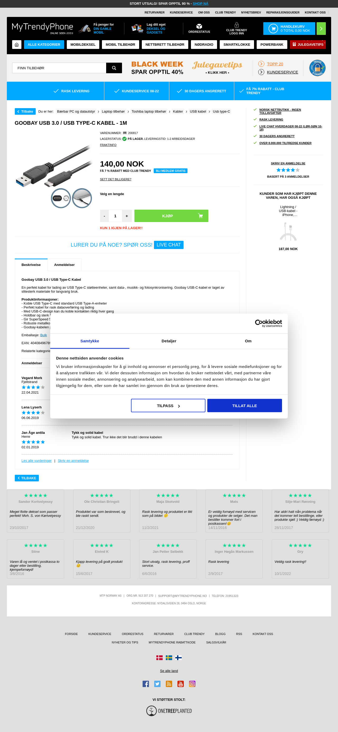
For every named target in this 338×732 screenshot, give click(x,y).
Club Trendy (225, 12)
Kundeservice (181, 12)
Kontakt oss (315, 12)
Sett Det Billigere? (116, 179)
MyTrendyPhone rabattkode (172, 642)
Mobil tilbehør (120, 45)
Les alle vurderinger (37, 461)
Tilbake (27, 111)
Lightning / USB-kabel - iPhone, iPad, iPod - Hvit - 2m (288, 211)
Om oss (204, 12)
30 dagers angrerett (273, 136)
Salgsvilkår (216, 642)
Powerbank (271, 45)
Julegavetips (310, 45)
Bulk (43, 335)
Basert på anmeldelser (288, 176)
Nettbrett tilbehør (164, 45)
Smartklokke (237, 45)
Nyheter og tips (125, 642)
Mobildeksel (83, 45)
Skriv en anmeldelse (73, 461)
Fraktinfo (108, 144)
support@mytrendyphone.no (182, 595)
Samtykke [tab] (90, 340)
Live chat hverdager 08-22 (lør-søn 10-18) (287, 128)
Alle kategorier (44, 45)
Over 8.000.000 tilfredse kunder (282, 143)
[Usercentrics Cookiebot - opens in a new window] (259, 324)
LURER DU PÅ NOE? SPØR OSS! (127, 245)
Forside (71, 634)
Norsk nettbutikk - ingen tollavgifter (277, 111)
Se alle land (169, 671)
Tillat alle (244, 405)
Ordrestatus (132, 634)
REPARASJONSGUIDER (282, 12)
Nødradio (204, 45)
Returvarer (155, 12)
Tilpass (168, 405)
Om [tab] (248, 340)
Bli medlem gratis (170, 170)
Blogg (220, 634)
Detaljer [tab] (169, 340)
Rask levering (268, 119)
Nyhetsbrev (251, 12)
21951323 (232, 595)
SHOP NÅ (200, 4)
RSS (239, 634)
